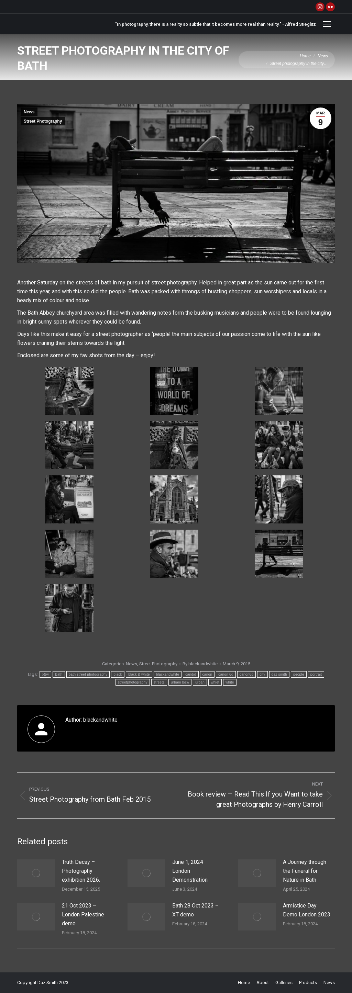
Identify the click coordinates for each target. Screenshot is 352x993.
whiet (215, 682)
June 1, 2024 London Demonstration (190, 871)
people (298, 674)
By (200, 663)
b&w (45, 674)
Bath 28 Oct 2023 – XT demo (195, 910)
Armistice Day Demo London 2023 (306, 910)
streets (159, 682)
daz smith (279, 674)
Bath (59, 674)
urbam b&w (180, 682)
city (262, 674)
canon (207, 674)
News (29, 112)
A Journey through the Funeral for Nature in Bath (304, 871)
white (230, 682)
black (117, 674)
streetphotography (132, 682)
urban (200, 682)
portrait (316, 674)
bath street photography (88, 674)
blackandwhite (167, 674)
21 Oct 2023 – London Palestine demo (83, 914)
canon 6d (225, 674)
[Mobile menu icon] (327, 24)
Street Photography (43, 121)
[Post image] (36, 873)
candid (190, 674)
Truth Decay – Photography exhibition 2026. (81, 871)
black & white (139, 674)
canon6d (246, 674)
